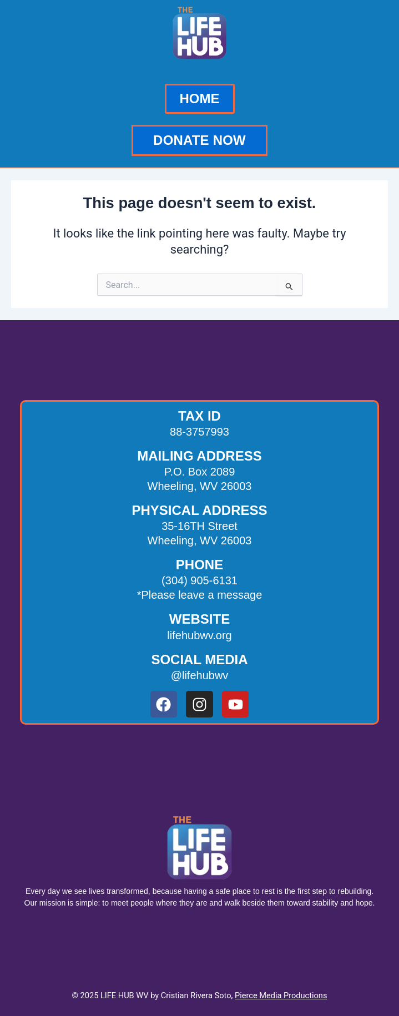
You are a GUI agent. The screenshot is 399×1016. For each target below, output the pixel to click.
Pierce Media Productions (281, 995)
